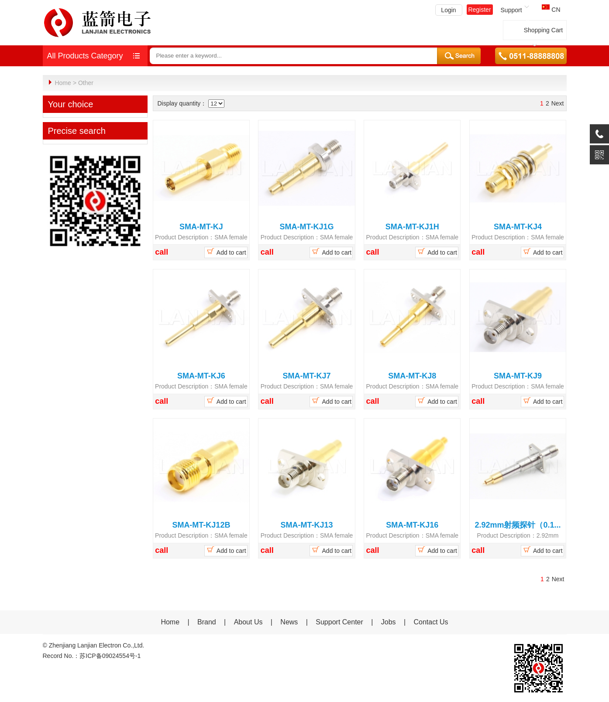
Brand (206, 621)
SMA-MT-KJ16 (412, 524)
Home (63, 82)
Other (85, 82)
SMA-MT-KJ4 (518, 226)
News (289, 621)
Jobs (388, 621)
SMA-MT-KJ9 (518, 375)
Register (479, 9)
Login (448, 10)
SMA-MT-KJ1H (412, 226)
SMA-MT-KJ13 (307, 524)
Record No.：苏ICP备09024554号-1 (92, 655)
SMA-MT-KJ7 (307, 375)
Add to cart (226, 251)
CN (551, 9)
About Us (248, 621)
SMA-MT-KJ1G (307, 226)
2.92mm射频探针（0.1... (518, 524)
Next (557, 102)
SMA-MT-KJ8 (412, 375)
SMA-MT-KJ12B (201, 524)
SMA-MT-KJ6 (201, 375)
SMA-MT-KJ (201, 226)
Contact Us (430, 621)
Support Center (339, 621)
